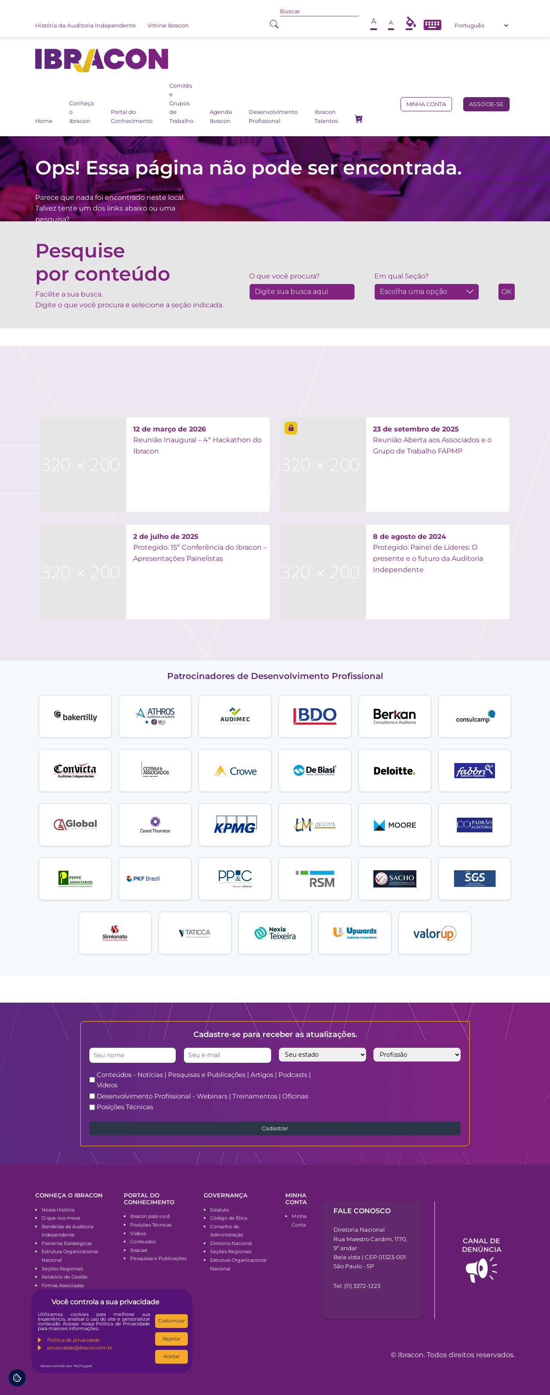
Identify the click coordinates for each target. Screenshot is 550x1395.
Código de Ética (228, 1218)
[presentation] (407, 1086)
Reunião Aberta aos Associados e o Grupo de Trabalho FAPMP (432, 440)
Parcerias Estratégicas (67, 1243)
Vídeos (138, 1233)
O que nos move (61, 1218)
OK (506, 292)
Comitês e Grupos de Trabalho (181, 103)
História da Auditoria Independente (85, 25)
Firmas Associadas (63, 1285)
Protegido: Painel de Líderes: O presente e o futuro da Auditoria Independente (428, 553)
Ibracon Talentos (326, 116)
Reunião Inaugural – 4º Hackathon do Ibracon (197, 440)
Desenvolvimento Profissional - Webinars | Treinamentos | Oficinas (202, 1096)
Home (43, 121)
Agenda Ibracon (221, 116)
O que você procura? (284, 276)
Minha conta (426, 104)
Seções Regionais (62, 1269)
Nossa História (58, 1210)
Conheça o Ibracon (81, 112)
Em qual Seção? (401, 276)
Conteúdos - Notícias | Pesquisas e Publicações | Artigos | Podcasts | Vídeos (204, 1080)
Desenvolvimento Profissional (273, 116)
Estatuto (219, 1210)
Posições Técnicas (125, 1107)
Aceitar (171, 1356)
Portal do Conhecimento (132, 116)
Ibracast (138, 1250)
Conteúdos (143, 1242)
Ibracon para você (150, 1216)
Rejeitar (171, 1339)
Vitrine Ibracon (168, 25)
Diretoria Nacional (231, 1243)
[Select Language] (481, 25)
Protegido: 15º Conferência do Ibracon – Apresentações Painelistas (200, 547)
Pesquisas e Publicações (158, 1258)
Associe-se (486, 104)
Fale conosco (362, 1211)
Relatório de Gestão (65, 1277)
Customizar (171, 1321)
